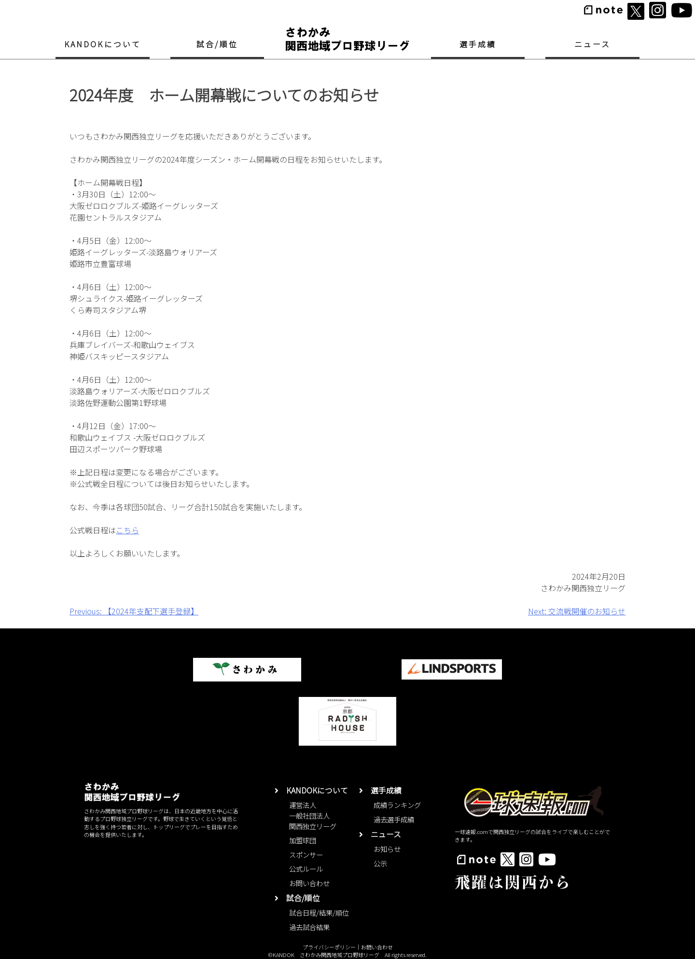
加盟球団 (302, 840)
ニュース (592, 44)
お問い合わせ (309, 883)
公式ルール (306, 868)
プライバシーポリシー (329, 947)
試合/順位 (217, 44)
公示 (380, 863)
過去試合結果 (309, 927)
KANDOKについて (102, 44)
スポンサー (306, 854)
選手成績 (478, 44)
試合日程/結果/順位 (319, 912)
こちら (127, 530)
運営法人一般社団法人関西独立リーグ (312, 815)
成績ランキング (397, 805)
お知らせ (387, 849)
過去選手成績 (394, 819)
